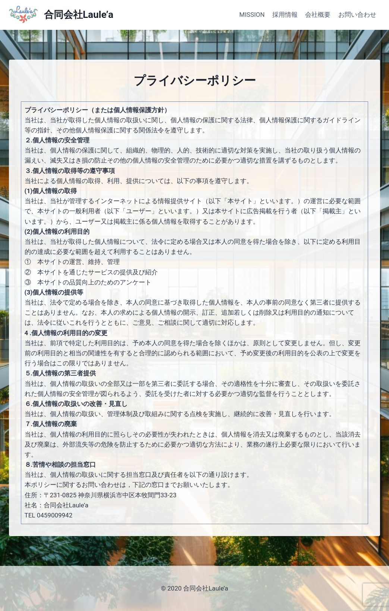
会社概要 (317, 14)
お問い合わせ (357, 14)
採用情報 (285, 14)
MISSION (252, 14)
